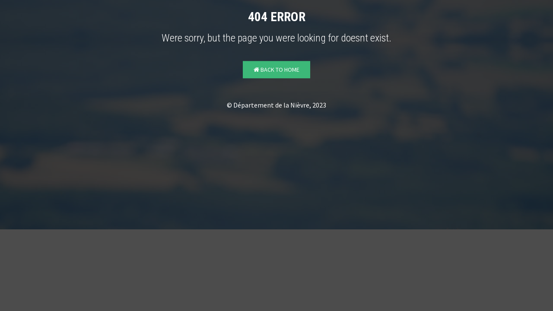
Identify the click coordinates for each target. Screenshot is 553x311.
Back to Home (276, 70)
